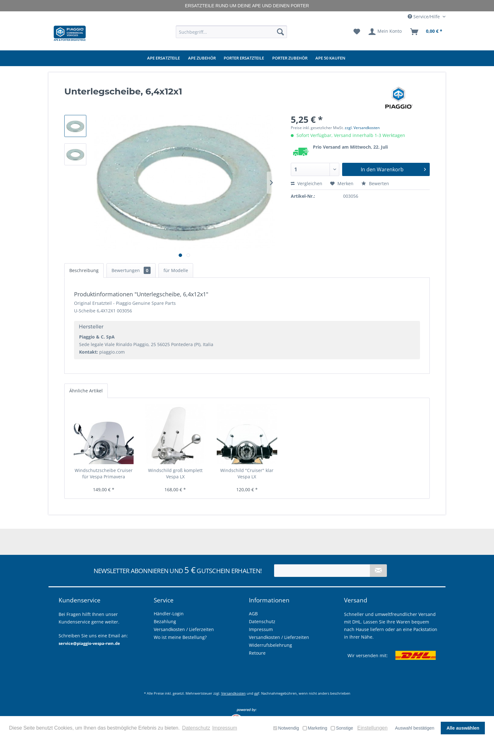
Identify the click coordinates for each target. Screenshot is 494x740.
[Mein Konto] (385, 32)
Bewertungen (131, 270)
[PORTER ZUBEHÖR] (290, 58)
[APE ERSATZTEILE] (163, 58)
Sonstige (342, 728)
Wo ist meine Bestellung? (180, 637)
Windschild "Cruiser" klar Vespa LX (246, 473)
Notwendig (286, 728)
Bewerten (375, 183)
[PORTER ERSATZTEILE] (243, 58)
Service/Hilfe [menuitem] (424, 17)
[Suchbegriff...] (231, 32)
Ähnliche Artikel (86, 391)
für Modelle (176, 270)
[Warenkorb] (426, 32)
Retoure (257, 653)
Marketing (315, 728)
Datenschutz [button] (196, 728)
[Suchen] (280, 32)
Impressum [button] (224, 728)
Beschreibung (84, 270)
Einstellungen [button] (372, 728)
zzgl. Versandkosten (362, 127)
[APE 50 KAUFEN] (330, 58)
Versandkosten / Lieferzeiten (279, 637)
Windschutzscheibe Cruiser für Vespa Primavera (104, 473)
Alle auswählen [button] (462, 728)
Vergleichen (306, 183)
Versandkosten (233, 693)
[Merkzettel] (356, 32)
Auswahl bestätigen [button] (414, 728)
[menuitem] (231, 32)
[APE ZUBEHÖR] (202, 58)
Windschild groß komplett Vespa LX (175, 473)
